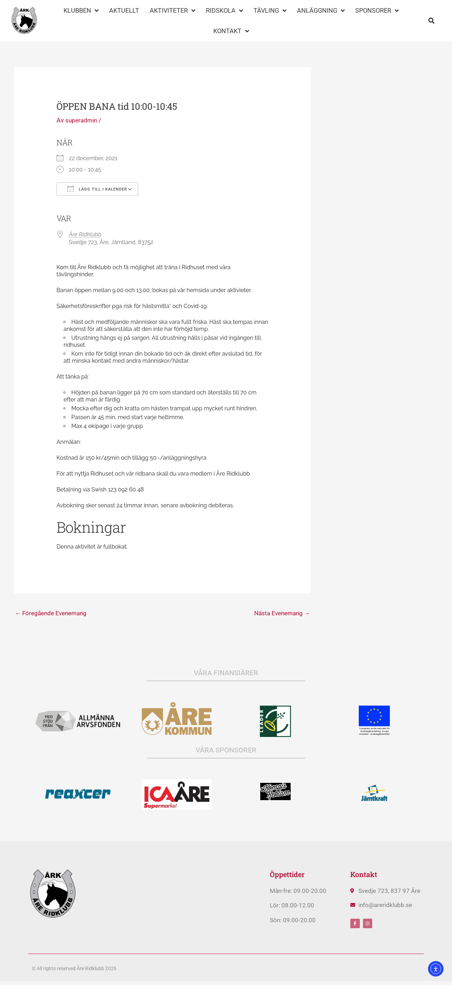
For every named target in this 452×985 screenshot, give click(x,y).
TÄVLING (270, 10)
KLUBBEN (81, 10)
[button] (431, 21)
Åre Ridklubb (85, 234)
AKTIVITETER (172, 10)
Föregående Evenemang (53, 613)
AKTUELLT (124, 10)
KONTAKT (231, 31)
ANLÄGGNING (321, 10)
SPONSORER (377, 10)
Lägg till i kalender (97, 189)
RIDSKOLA (224, 10)
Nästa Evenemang (280, 613)
